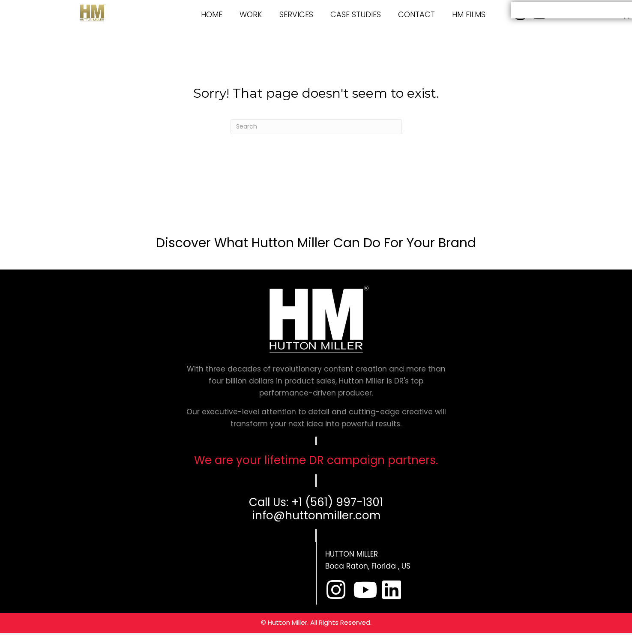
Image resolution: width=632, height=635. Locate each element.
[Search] (316, 126)
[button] (336, 589)
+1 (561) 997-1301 (337, 502)
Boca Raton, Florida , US (367, 566)
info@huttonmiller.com (316, 515)
